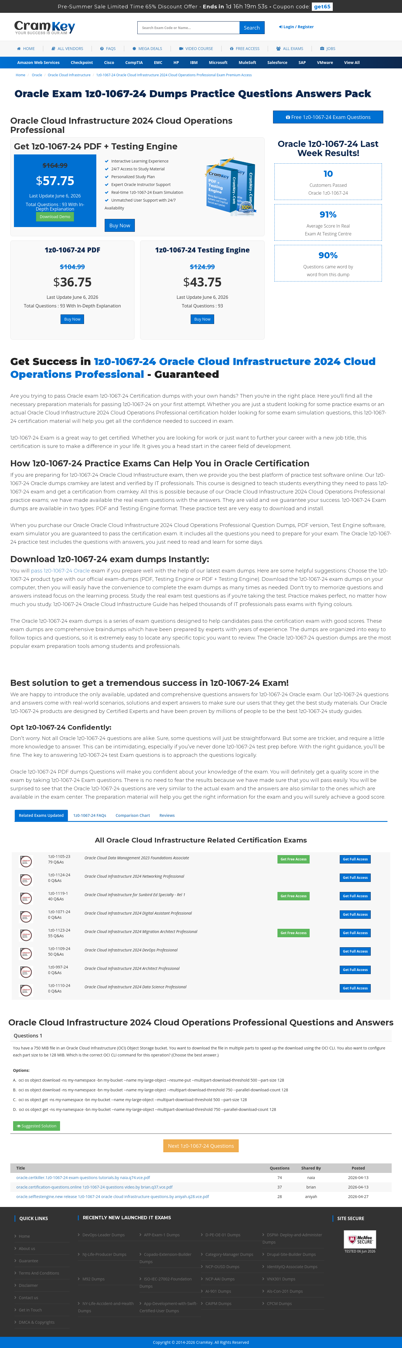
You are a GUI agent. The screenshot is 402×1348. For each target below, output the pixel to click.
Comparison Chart (133, 815)
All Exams (289, 48)
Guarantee (28, 1260)
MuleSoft (247, 62)
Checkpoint (82, 62)
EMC (158, 62)
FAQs (108, 48)
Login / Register (296, 26)
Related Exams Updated (41, 815)
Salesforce (277, 62)
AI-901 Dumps (218, 1291)
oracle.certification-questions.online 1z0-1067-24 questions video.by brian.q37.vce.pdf (94, 1187)
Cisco (109, 62)
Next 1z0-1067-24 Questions (201, 1145)
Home (26, 48)
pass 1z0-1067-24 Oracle (60, 571)
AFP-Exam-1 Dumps (162, 1234)
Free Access (244, 48)
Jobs (327, 48)
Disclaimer (28, 1285)
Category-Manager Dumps (229, 1254)
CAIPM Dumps (218, 1303)
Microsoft (218, 62)
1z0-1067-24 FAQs (89, 815)
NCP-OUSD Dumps (222, 1266)
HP (176, 62)
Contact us (28, 1297)
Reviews (167, 815)
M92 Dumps (93, 1279)
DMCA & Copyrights (37, 1322)
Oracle (37, 75)
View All (352, 62)
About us (27, 1248)
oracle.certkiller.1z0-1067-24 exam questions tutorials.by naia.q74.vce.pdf (83, 1177)
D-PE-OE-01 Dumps (222, 1234)
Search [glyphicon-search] (252, 27)
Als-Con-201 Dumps (285, 1291)
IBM (194, 62)
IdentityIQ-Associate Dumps (292, 1266)
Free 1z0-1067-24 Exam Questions (328, 117)
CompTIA (134, 62)
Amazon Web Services (38, 62)
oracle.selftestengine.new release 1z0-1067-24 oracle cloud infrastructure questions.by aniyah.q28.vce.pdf (112, 1196)
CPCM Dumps (279, 1303)
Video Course (196, 48)
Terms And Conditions (39, 1273)
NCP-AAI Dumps (219, 1279)
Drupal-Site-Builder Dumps (291, 1254)
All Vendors (67, 48)
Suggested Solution (36, 1125)
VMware (325, 62)
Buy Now (119, 225)
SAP (302, 62)
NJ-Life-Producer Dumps (104, 1254)
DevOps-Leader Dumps (103, 1234)
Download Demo (55, 216)
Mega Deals (147, 48)
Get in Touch (30, 1310)
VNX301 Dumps (281, 1279)
